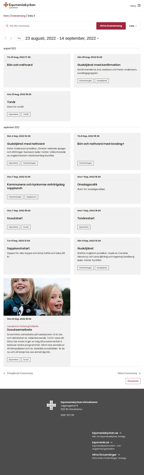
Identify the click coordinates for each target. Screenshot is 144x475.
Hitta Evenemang (111, 25)
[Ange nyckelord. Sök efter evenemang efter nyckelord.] (50, 26)
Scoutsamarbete (19, 330)
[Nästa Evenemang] (11, 38)
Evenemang (18, 15)
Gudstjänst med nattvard (26, 144)
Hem (6, 15)
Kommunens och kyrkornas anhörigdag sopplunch (35, 186)
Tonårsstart (86, 218)
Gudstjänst (102, 80)
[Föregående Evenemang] (5, 38)
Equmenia (13, 114)
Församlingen (85, 80)
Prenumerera (133, 381)
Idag (19, 38)
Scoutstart (15, 218)
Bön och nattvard (19, 65)
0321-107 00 (67, 415)
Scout (26, 227)
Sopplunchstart (18, 248)
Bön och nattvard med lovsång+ (100, 144)
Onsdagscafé (87, 184)
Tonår (11, 102)
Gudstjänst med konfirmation (98, 65)
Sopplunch (31, 197)
